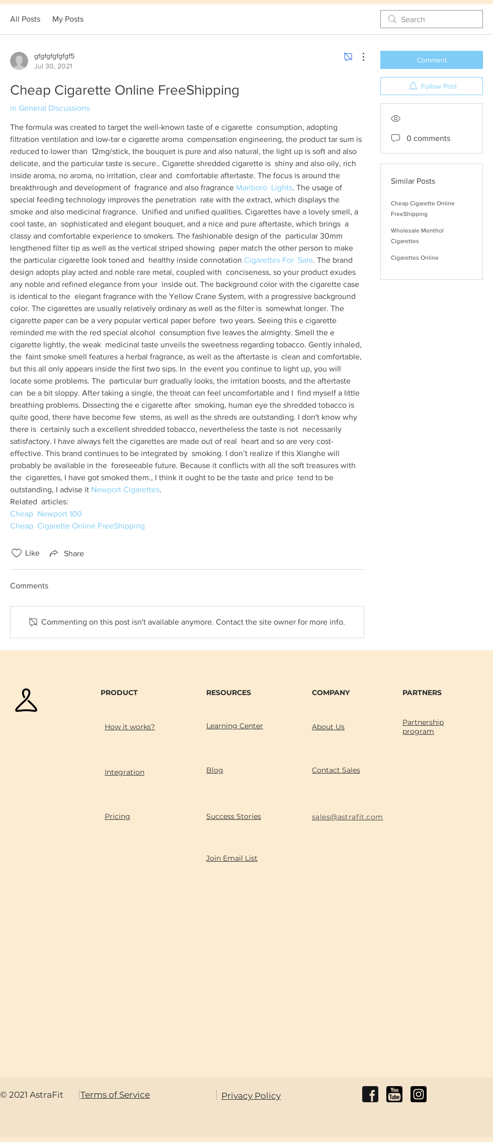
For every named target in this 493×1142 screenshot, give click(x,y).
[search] (431, 19)
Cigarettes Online (415, 257)
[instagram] (418, 1094)
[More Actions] (358, 57)
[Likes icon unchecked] (16, 553)
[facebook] (370, 1094)
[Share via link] (66, 553)
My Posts (68, 19)
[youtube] (394, 1094)
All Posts (25, 19)
